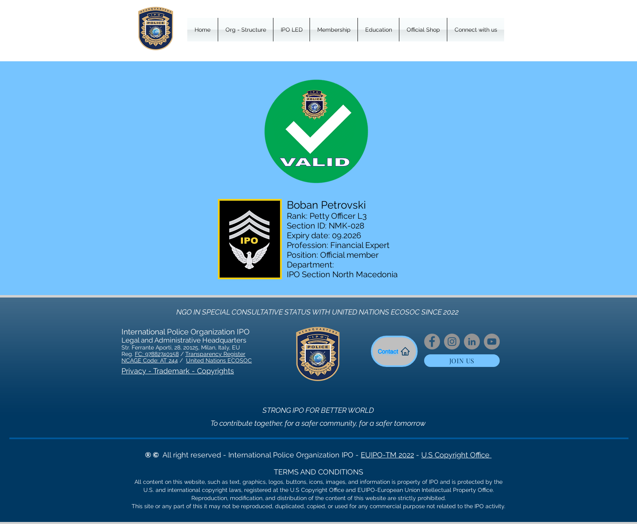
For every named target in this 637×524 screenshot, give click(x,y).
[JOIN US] (462, 360)
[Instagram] (452, 341)
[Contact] (394, 351)
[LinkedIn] (472, 341)
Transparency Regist (212, 354)
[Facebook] (432, 341)
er (242, 354)
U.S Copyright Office (456, 455)
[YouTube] (492, 341)
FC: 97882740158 (157, 354)
